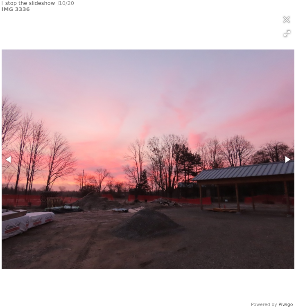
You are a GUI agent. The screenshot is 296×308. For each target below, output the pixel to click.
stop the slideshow (30, 3)
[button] (287, 33)
